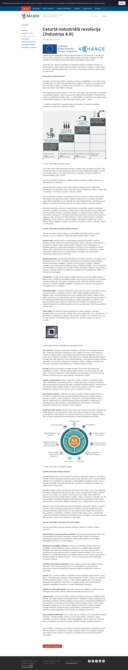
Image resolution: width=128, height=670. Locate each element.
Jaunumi (26, 8)
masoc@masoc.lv (72, 663)
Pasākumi (24, 30)
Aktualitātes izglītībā (28, 44)
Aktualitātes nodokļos (28, 47)
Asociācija (36, 8)
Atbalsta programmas (28, 42)
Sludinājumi (87, 8)
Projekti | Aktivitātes (64, 8)
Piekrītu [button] (122, 3)
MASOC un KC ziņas (61, 25)
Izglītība (77, 8)
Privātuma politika (27, 667)
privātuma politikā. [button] (99, 3)
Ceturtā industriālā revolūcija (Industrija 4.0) (83, 25)
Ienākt (104, 16)
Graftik (31, 665)
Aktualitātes (25, 39)
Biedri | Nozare (48, 8)
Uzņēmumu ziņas (27, 33)
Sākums (45, 25)
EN (105, 9)
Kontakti (98, 8)
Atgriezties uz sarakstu (52, 646)
